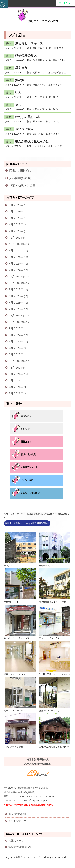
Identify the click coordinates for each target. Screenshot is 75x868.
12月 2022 (15, 315)
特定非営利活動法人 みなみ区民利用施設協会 (27, 523)
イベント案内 (27, 480)
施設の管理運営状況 (20, 847)
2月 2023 (14, 309)
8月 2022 (14, 335)
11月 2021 (15, 367)
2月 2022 (14, 354)
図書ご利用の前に (21, 171)
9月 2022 (14, 328)
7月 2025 (14, 211)
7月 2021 (14, 380)
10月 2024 (15, 244)
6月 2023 (14, 296)
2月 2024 (14, 270)
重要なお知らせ (28, 415)
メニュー (68, 3)
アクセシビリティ (18, 820)
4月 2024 (14, 263)
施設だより (26, 441)
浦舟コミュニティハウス (43, 21)
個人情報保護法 (17, 814)
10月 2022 (15, 322)
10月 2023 (15, 283)
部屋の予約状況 (28, 454)
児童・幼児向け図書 (22, 185)
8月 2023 (14, 289)
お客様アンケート (29, 467)
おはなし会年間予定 (30, 492)
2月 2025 (14, 231)
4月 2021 (14, 387)
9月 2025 (14, 205)
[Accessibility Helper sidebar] (4, 4)
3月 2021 (14, 393)
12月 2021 (15, 361)
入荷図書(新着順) (20, 178)
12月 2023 (15, 276)
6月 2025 (14, 218)
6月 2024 (14, 257)
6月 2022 (14, 341)
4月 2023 (14, 302)
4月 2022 (14, 348)
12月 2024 (15, 237)
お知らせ (25, 428)
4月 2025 (14, 224)
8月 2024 (14, 250)
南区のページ (16, 840)
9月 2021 (14, 374)
